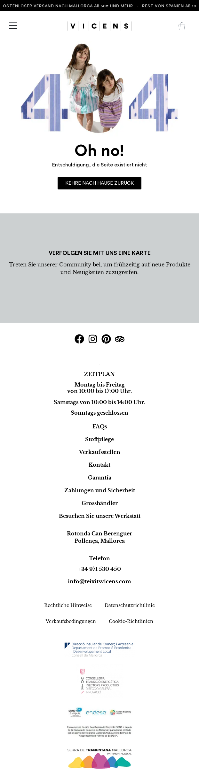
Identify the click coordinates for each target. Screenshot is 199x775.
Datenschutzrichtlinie (130, 605)
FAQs (99, 426)
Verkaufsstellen (99, 452)
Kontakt (99, 465)
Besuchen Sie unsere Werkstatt (99, 516)
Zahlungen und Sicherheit (99, 490)
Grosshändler (100, 503)
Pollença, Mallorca (100, 541)
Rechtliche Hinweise (68, 605)
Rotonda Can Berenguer (99, 533)
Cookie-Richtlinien (131, 621)
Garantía (99, 477)
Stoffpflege (99, 439)
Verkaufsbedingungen (71, 621)
